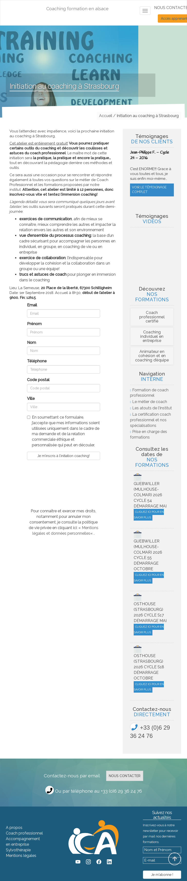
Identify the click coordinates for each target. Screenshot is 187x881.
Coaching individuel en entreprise (151, 336)
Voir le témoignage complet (149, 199)
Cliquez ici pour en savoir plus (149, 514)
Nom (31, 342)
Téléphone (37, 361)
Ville (31, 398)
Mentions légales (21, 855)
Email (32, 305)
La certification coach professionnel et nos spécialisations (150, 420)
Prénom (34, 323)
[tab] (152, 317)
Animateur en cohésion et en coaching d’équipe (152, 355)
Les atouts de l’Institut (152, 408)
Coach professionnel (24, 833)
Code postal (38, 379)
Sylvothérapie (18, 850)
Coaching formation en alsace (77, 8)
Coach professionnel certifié (152, 316)
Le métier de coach (149, 401)
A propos (14, 827)
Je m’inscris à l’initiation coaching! (63, 456)
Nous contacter (124, 776)
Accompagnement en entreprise (23, 841)
